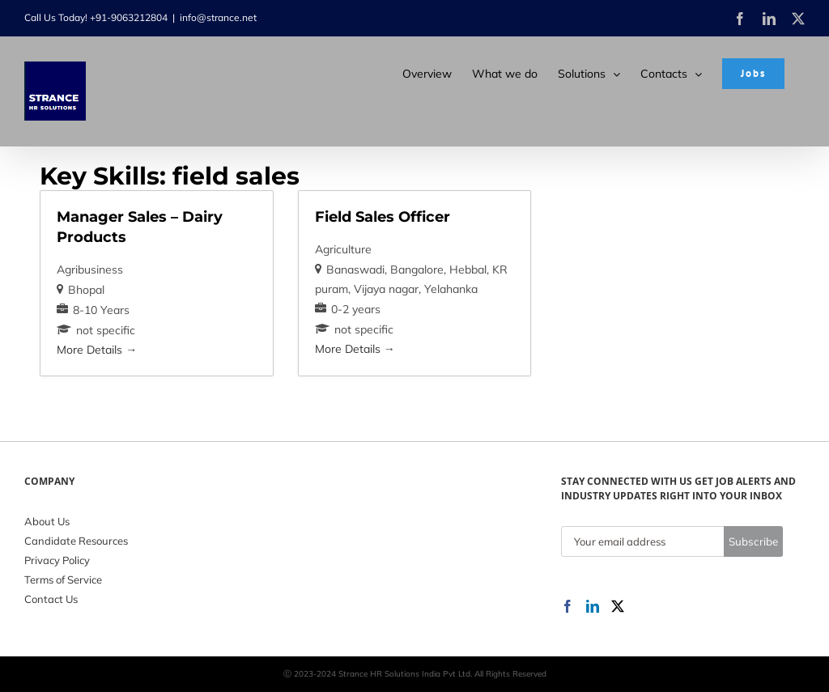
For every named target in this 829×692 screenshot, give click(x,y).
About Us (47, 521)
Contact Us (51, 598)
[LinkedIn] (592, 606)
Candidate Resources (76, 540)
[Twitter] (617, 606)
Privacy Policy (57, 560)
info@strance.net (218, 17)
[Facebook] (567, 606)
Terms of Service (63, 579)
